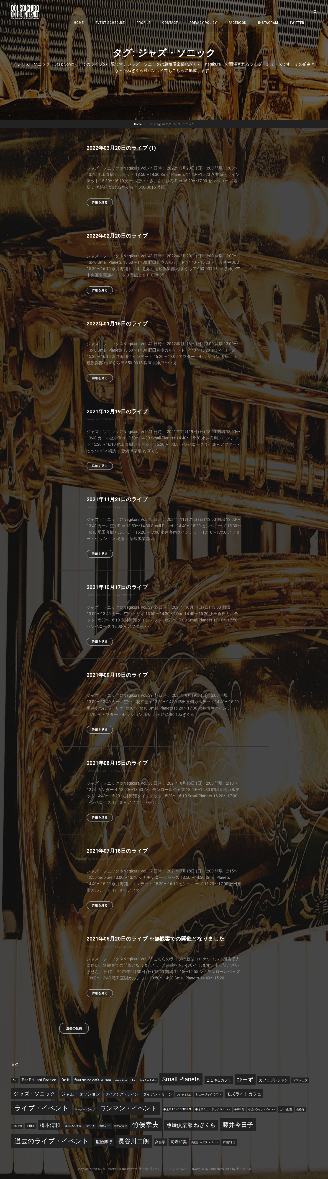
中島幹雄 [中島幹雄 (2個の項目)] (239, 1109)
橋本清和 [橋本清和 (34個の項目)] (50, 1125)
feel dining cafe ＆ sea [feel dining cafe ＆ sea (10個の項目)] (92, 1080)
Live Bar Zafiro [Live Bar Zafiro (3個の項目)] (148, 1080)
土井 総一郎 (243, 1168)
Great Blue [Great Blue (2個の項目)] (121, 1080)
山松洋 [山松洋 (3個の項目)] (300, 1109)
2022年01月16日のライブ (119, 323)
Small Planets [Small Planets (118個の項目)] (181, 1079)
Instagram (271, 12)
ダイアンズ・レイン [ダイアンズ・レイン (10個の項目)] (121, 1094)
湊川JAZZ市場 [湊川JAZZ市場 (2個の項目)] (73, 1125)
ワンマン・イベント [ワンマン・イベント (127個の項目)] (128, 1108)
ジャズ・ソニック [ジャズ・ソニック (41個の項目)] (34, 1093)
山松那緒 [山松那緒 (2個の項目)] (18, 1125)
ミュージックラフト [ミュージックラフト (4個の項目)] (208, 1094)
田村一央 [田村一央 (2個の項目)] (90, 1125)
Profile (152, 12)
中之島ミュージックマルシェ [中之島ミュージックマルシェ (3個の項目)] (213, 1109)
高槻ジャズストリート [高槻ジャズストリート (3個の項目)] (205, 1142)
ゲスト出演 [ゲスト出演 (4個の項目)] (300, 1080)
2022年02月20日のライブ (119, 236)
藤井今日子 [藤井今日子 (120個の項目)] (238, 1124)
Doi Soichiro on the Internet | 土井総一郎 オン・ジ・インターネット (145, 1168)
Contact (177, 12)
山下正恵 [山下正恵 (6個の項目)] (285, 1109)
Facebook (242, 12)
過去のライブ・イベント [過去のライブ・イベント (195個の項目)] (51, 1141)
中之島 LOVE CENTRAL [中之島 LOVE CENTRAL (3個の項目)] (177, 1109)
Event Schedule (120, 12)
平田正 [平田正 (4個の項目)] (30, 1125)
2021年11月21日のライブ (119, 499)
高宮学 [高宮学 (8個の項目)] (160, 1142)
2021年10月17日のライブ (119, 587)
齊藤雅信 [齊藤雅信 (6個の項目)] (229, 1142)
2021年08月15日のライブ (119, 763)
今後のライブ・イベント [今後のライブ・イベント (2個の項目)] (262, 1109)
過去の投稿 (74, 1028)
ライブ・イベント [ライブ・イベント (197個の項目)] (41, 1108)
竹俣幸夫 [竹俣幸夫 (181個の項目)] (145, 1124)
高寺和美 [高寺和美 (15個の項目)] (178, 1141)
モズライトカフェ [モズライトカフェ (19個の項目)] (244, 1093)
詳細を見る (102, 203)
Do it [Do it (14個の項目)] (65, 1079)
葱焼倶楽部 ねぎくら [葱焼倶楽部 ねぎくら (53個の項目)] (191, 1125)
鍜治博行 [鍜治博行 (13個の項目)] (104, 1141)
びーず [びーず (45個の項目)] (245, 1079)
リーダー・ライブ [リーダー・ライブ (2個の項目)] (85, 1109)
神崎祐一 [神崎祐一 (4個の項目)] (104, 1125)
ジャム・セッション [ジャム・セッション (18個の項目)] (80, 1093)
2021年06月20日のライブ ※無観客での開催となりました (159, 938)
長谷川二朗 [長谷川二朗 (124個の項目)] (133, 1141)
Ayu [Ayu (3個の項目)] (15, 1080)
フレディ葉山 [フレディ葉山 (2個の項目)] (184, 1094)
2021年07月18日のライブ (119, 850)
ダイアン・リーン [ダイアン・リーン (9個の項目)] (157, 1094)
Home (91, 12)
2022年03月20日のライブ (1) (123, 148)
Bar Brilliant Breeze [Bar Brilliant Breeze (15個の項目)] (39, 1079)
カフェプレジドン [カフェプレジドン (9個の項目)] (273, 1080)
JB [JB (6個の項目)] (133, 1080)
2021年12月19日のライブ (119, 411)
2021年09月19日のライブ (119, 675)
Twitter (298, 12)
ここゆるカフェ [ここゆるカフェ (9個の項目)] (219, 1080)
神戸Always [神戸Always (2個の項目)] (120, 1125)
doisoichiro (128, 155)
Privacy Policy (209, 12)
